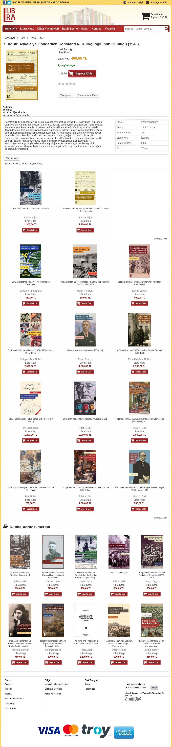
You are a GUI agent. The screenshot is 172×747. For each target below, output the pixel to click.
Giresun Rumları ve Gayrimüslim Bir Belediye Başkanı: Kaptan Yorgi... (86, 575)
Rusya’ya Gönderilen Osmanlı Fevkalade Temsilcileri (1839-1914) (152, 575)
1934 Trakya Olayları (119, 572)
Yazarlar (8, 694)
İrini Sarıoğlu (30, 217)
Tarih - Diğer (37, 38)
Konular (8, 689)
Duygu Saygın (139, 290)
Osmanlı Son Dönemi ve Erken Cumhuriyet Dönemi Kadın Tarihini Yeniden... (20, 643)
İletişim (88, 684)
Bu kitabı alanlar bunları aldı (30, 527)
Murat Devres (85, 359)
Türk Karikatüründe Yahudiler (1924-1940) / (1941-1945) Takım (30, 351)
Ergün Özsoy (152, 650)
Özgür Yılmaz (119, 650)
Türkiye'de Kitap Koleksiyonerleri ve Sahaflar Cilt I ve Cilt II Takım (85, 488)
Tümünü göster (160, 239)
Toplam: (159, 17)
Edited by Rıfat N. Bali (139, 359)
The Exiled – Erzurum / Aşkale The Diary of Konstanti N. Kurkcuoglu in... (85, 209)
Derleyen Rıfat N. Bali (30, 290)
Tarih (23, 38)
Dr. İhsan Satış (30, 428)
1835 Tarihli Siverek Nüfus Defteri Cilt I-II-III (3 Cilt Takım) (31, 420)
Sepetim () (157, 14)
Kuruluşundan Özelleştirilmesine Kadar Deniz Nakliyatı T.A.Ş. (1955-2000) (85, 283)
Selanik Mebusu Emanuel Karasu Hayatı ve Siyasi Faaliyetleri (53, 575)
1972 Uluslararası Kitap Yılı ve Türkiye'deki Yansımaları (31, 283)
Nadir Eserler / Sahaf (14, 699)
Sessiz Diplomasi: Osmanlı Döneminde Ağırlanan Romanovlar (139, 283)
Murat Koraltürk (85, 290)
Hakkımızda (90, 689)
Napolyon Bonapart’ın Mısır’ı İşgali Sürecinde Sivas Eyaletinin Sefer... (53, 643)
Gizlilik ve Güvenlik (53, 689)
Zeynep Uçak (53, 581)
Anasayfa (10, 38)
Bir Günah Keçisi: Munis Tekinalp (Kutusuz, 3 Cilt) (85, 419)
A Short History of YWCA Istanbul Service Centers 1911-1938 (139, 351)
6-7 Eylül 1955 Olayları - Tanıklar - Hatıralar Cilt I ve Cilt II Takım (31, 488)
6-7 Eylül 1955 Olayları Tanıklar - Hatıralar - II (20, 573)
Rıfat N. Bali (85, 428)
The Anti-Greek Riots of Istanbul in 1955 (31, 208)
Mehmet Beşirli (53, 650)
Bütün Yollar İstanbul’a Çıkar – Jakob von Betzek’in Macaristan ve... (151, 643)
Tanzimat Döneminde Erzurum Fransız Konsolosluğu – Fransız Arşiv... (119, 643)
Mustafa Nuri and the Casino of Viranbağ (85, 350)
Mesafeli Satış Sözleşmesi (56, 684)
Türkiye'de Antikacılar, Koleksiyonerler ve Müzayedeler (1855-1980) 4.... (139, 420)
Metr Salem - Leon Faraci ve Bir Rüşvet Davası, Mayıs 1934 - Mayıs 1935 (139, 488)
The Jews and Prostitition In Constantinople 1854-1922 (86, 642)
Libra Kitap (30, 221)
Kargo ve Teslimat (53, 694)
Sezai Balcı (86, 581)
